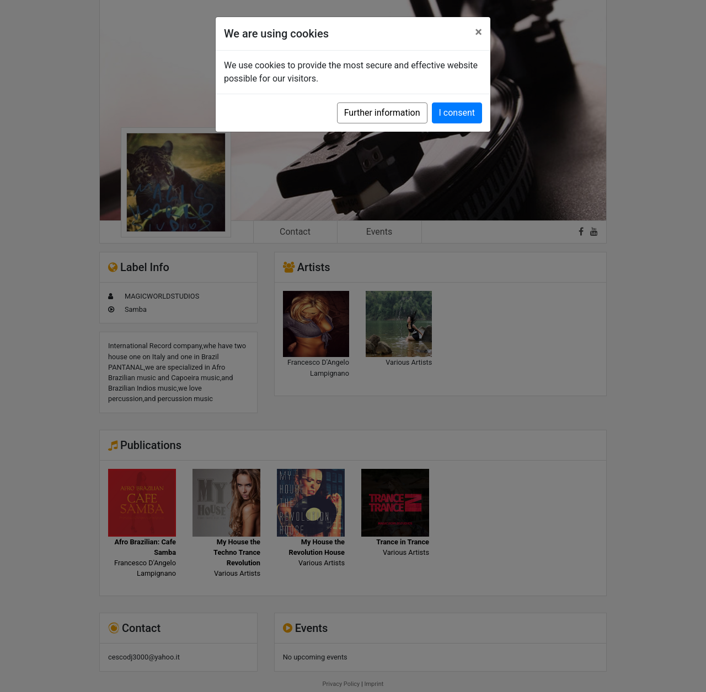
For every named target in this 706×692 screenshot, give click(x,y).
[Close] (478, 32)
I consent (457, 112)
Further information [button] (382, 112)
